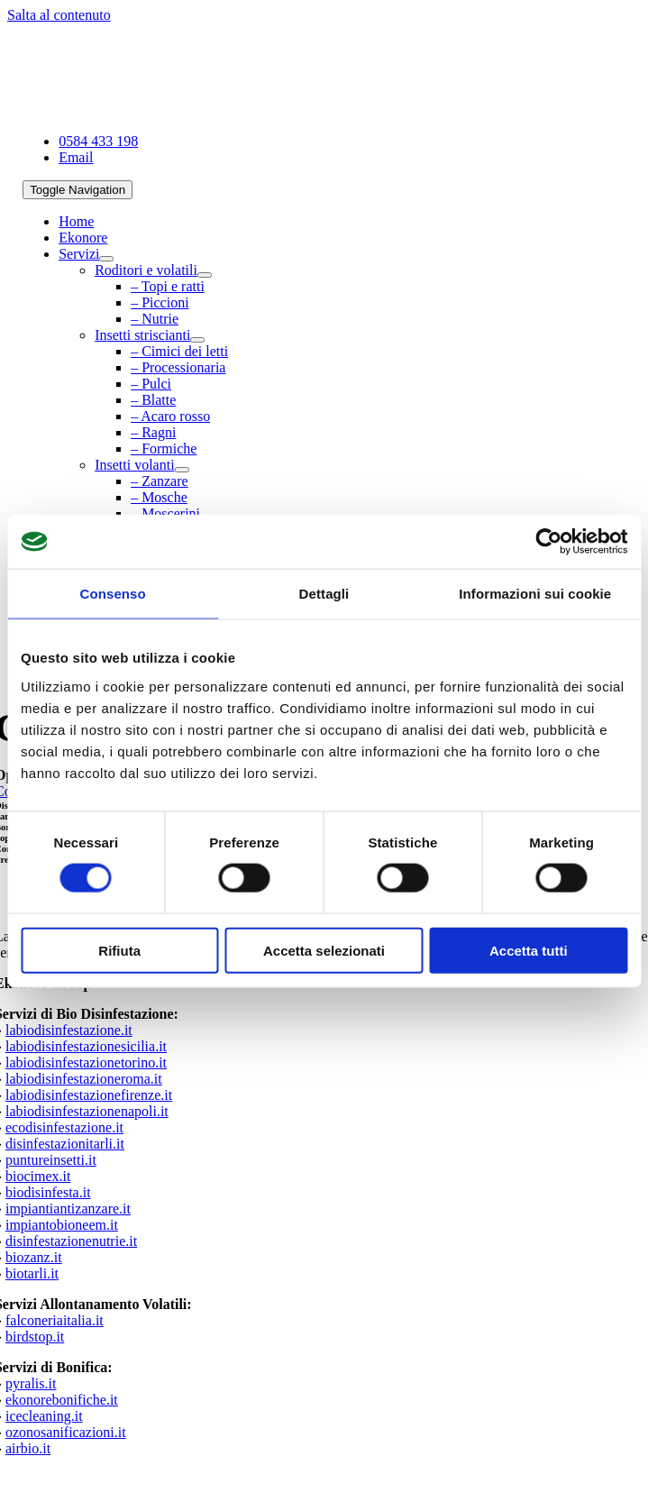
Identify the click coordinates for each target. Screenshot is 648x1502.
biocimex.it (37, 1176)
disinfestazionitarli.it (64, 1143)
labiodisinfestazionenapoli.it (87, 1111)
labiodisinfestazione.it (68, 1030)
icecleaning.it (44, 1416)
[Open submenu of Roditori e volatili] (204, 275)
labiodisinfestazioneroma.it (83, 1078)
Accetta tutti (528, 949)
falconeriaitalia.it (54, 1320)
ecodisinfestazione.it (64, 1127)
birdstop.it (34, 1336)
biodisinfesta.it (48, 1192)
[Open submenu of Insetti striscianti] (197, 340)
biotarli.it (32, 1273)
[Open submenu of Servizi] (106, 258)
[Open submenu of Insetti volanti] (182, 469)
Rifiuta (119, 949)
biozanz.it (33, 1257)
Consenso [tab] (113, 593)
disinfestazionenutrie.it (71, 1241)
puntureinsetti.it (50, 1160)
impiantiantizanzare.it (68, 1208)
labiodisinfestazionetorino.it (86, 1062)
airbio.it (27, 1448)
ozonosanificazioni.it (65, 1432)
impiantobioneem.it (61, 1224)
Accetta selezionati (324, 949)
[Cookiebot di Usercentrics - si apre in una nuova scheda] (548, 541)
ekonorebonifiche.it (61, 1399)
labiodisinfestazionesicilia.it (86, 1046)
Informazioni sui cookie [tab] (535, 593)
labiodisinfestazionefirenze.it (88, 1095)
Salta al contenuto (59, 15)
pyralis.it (30, 1383)
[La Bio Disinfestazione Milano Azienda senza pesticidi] (177, 110)
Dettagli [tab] (324, 593)
